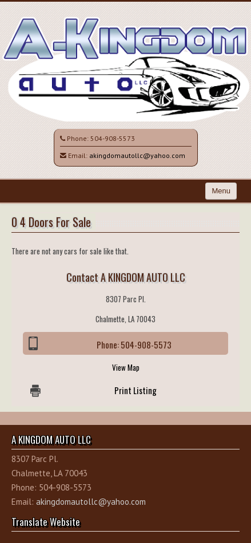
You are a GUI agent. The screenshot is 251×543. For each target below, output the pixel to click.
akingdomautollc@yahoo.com (137, 155)
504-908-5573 (112, 138)
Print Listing (135, 390)
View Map (126, 367)
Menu (221, 191)
